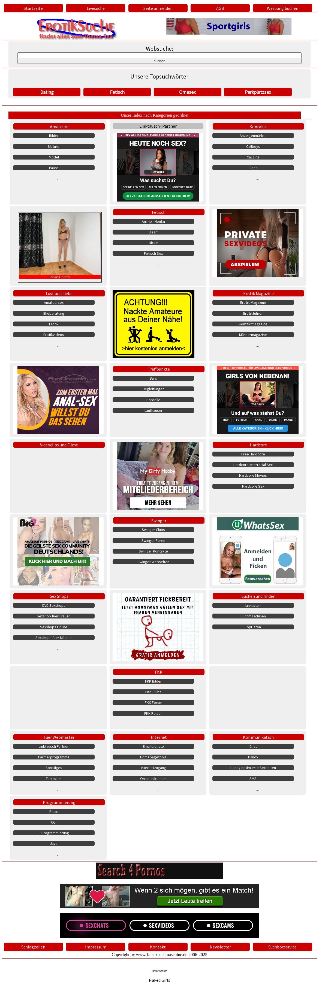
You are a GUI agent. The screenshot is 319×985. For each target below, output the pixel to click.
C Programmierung (53, 832)
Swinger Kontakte (153, 551)
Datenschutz (159, 970)
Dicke (153, 242)
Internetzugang (153, 767)
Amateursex (54, 302)
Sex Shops (59, 596)
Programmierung (59, 802)
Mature (53, 146)
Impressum (95, 947)
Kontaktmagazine (253, 324)
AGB (220, 8)
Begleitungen (153, 388)
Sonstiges (54, 767)
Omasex (187, 92)
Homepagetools (153, 757)
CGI (53, 822)
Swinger (158, 520)
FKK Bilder (153, 681)
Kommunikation (258, 737)
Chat (253, 167)
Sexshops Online (53, 626)
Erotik (54, 324)
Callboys (253, 146)
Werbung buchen (282, 8)
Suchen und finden (258, 596)
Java (54, 843)
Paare (53, 167)
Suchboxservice (282, 947)
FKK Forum (153, 702)
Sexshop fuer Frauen (54, 616)
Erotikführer (253, 313)
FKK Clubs (153, 691)
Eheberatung (53, 313)
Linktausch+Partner (158, 126)
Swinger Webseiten (153, 561)
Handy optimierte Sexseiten (253, 767)
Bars (153, 378)
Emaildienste (153, 746)
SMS (253, 778)
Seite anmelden (158, 8)
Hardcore (258, 445)
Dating (47, 92)
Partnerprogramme (54, 757)
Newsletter (220, 947)
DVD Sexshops (53, 605)
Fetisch (117, 92)
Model (54, 157)
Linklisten (253, 605)
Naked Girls (159, 980)
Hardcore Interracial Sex (253, 464)
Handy (253, 757)
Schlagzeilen (33, 947)
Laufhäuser (153, 410)
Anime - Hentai (153, 221)
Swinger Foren (153, 540)
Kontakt (158, 947)
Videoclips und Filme (59, 445)
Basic (53, 811)
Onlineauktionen (153, 778)
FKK (158, 672)
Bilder (54, 135)
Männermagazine (253, 334)
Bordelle (153, 399)
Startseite (33, 8)
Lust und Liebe (59, 293)
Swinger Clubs (153, 529)
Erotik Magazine (258, 293)
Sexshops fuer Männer (53, 637)
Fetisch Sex (153, 253)
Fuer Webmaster (59, 737)
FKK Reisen (153, 713)
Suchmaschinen (253, 616)
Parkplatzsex (258, 92)
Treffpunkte (159, 369)
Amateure (59, 126)
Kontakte (258, 126)
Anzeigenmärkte (253, 135)
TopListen (253, 626)
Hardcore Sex (253, 486)
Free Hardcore (253, 454)
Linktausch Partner (54, 746)
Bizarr (153, 232)
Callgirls (253, 157)
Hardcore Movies (253, 475)
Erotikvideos (53, 334)
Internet (159, 737)
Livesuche (96, 8)
